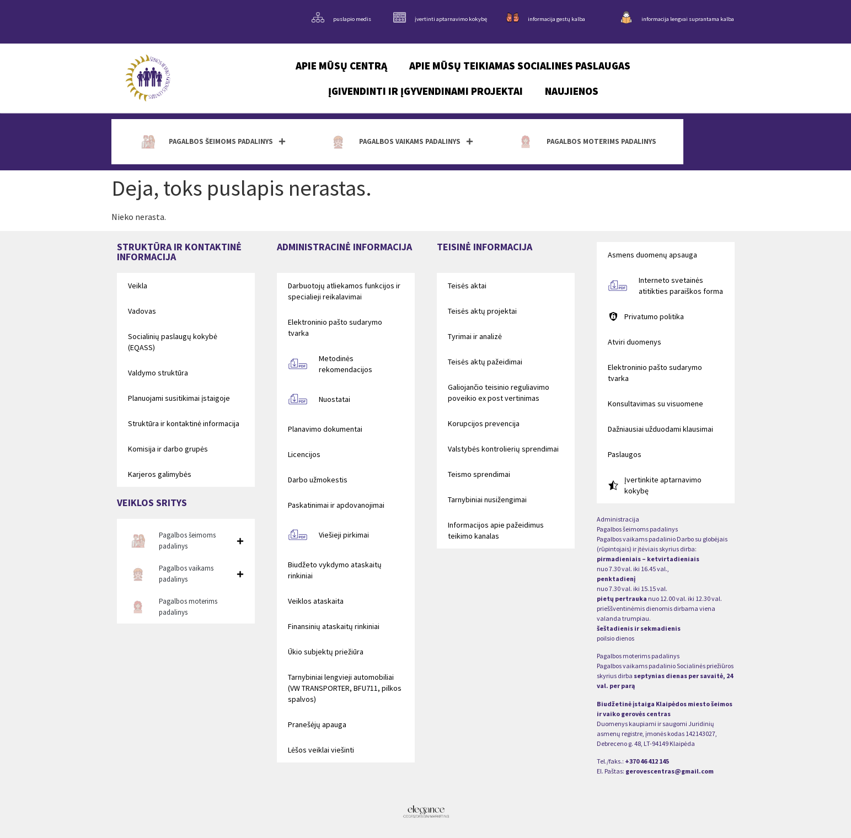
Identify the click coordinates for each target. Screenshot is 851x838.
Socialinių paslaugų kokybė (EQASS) (172, 341)
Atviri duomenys (634, 342)
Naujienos (571, 91)
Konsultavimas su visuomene (655, 404)
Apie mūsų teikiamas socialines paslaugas (519, 65)
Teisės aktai (467, 286)
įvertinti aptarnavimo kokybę (451, 19)
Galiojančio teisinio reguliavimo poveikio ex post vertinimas (498, 392)
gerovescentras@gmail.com (669, 771)
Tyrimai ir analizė (475, 336)
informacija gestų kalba (556, 19)
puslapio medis (352, 19)
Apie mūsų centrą (341, 65)
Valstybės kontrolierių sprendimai (503, 449)
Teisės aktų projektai (482, 311)
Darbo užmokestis (317, 480)
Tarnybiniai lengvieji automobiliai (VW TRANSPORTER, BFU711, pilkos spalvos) (345, 688)
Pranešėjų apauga (317, 724)
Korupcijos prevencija (484, 423)
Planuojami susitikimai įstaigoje (179, 398)
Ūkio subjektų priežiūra (325, 652)
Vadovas (142, 311)
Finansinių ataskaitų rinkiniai (333, 626)
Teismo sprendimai (479, 474)
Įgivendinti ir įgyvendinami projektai (425, 91)
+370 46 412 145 (647, 761)
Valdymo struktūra (158, 373)
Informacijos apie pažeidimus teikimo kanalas (496, 530)
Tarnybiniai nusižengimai (487, 499)
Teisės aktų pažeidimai (485, 362)
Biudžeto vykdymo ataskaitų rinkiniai (335, 570)
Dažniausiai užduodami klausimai (660, 429)
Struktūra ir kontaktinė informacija (183, 423)
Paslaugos (624, 454)
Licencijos (304, 454)
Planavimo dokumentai (325, 429)
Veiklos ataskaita (316, 601)
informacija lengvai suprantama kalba (687, 19)
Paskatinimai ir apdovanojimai (336, 505)
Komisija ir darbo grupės (168, 449)
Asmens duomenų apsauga (652, 255)
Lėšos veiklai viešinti (321, 750)
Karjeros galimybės (159, 474)
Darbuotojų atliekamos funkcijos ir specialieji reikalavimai (344, 291)
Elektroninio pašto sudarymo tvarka (335, 327)
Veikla (137, 286)
